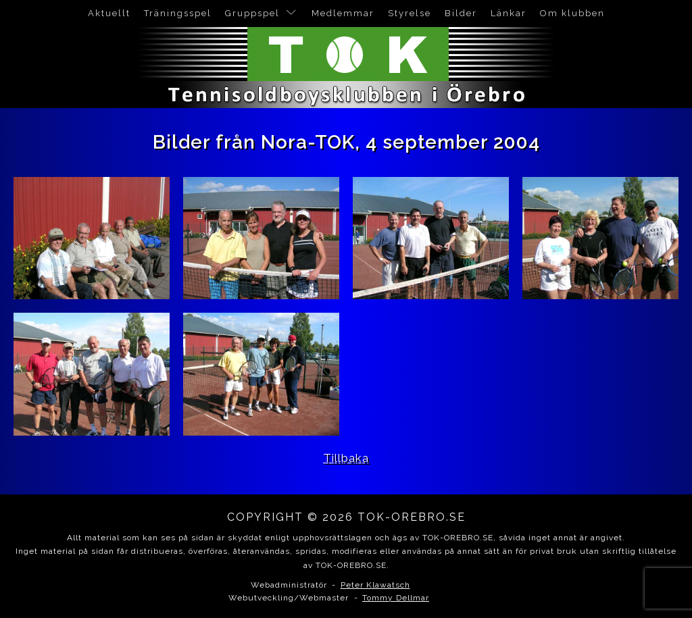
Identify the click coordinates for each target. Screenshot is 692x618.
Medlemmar (343, 13)
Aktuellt (109, 13)
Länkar (508, 13)
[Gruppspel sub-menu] (294, 13)
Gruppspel (252, 13)
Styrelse (409, 13)
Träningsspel (178, 13)
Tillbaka (346, 458)
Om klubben (572, 13)
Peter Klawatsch (375, 585)
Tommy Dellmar (395, 597)
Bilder (461, 13)
